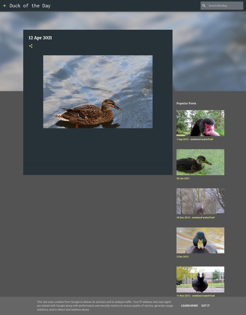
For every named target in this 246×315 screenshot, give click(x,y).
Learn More (189, 305)
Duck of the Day (30, 5)
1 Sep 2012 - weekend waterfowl (194, 139)
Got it (205, 305)
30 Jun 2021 (183, 178)
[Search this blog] (225, 6)
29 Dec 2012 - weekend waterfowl (195, 217)
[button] (31, 46)
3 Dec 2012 (182, 256)
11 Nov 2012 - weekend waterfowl (195, 295)
